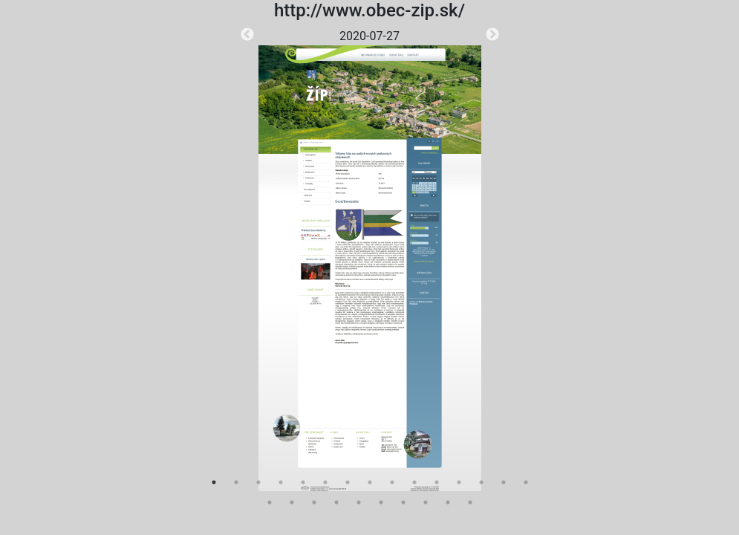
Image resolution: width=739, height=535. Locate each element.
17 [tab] (291, 502)
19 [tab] (336, 502)
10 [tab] (414, 482)
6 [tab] (325, 482)
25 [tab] (470, 502)
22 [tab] (403, 502)
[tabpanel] (370, 259)
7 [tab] (347, 482)
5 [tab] (303, 482)
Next (492, 34)
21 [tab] (381, 502)
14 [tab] (503, 482)
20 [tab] (358, 502)
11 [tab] (436, 482)
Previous (247, 34)
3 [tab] (258, 482)
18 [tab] (314, 502)
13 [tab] (481, 482)
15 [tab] (525, 482)
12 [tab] (459, 482)
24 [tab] (447, 502)
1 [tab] (213, 482)
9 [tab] (392, 482)
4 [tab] (280, 482)
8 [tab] (369, 482)
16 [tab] (269, 502)
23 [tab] (425, 502)
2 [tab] (236, 482)
